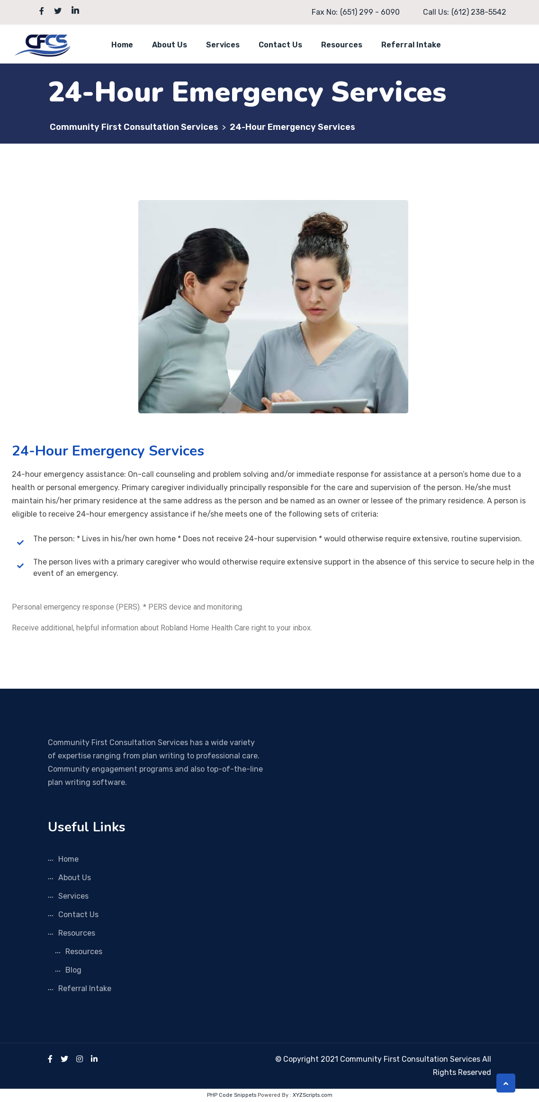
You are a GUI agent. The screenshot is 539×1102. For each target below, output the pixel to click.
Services (223, 44)
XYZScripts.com (312, 1095)
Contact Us (280, 44)
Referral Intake (411, 44)
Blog (73, 969)
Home (122, 44)
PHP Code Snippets (231, 1095)
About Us (169, 44)
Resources (341, 44)
